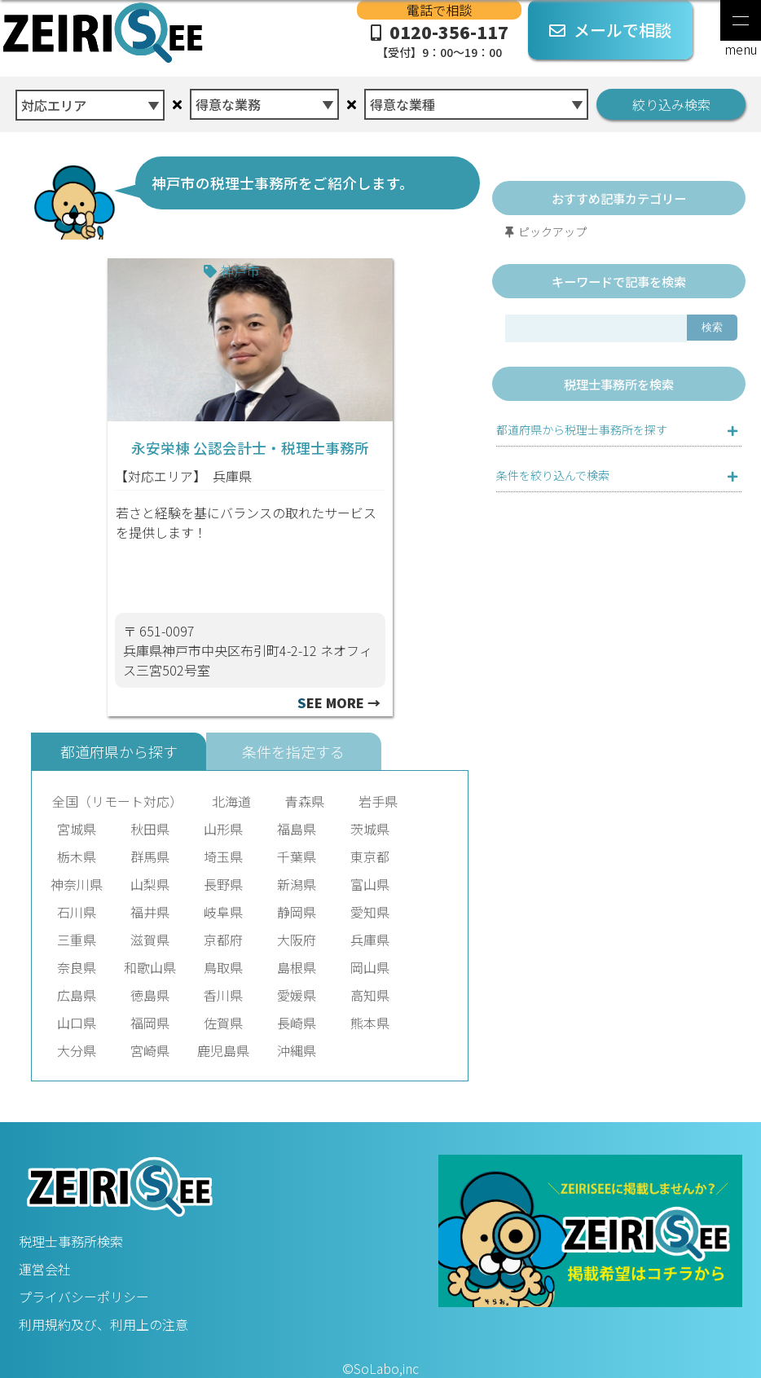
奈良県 (76, 967)
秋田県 (149, 829)
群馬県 (149, 856)
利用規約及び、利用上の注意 (103, 1324)
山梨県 (149, 884)
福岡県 (149, 1022)
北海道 (231, 801)
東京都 (369, 856)
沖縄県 (296, 1050)
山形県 (223, 829)
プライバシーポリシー (84, 1296)
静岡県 (296, 912)
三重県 (76, 939)
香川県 (223, 995)
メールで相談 (610, 30)
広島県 (76, 995)
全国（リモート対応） (117, 801)
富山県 (369, 884)
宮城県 (76, 829)
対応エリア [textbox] (53, 105)
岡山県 (369, 967)
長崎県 (296, 1022)
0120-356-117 (439, 40)
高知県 (369, 995)
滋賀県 (149, 939)
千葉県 (296, 856)
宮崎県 (149, 1050)
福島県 (296, 829)
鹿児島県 (223, 1050)
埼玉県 (223, 856)
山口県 (76, 1022)
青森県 (304, 801)
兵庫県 (232, 476)
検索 (712, 327)
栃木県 (76, 856)
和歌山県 (150, 967)
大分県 (76, 1050)
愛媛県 (296, 995)
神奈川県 (77, 884)
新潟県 (296, 884)
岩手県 (378, 801)
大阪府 (296, 939)
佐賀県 (223, 1022)
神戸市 (240, 270)
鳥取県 (223, 967)
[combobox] (90, 101)
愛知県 (369, 912)
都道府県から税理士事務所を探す (581, 429)
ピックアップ (552, 231)
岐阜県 (223, 912)
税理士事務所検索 (71, 1241)
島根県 (296, 967)
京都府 (223, 939)
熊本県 (369, 1022)
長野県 (223, 884)
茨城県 (369, 829)
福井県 (149, 912)
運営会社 (45, 1269)
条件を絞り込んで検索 (552, 475)
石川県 (76, 912)
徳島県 (149, 995)
